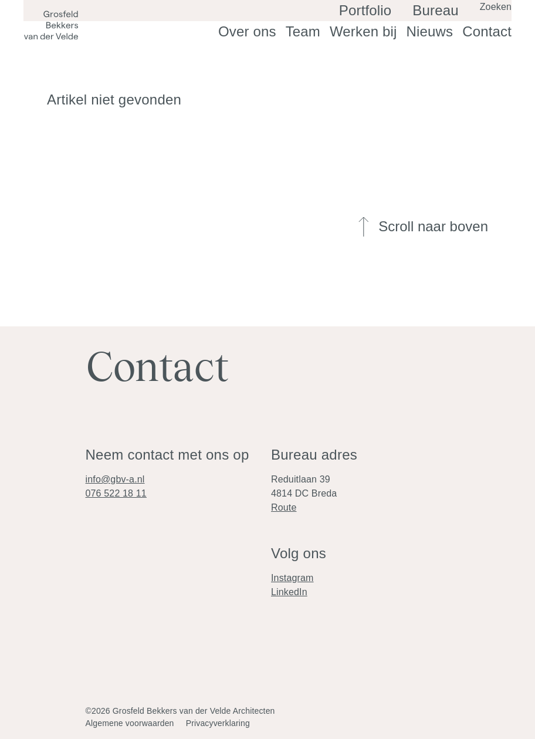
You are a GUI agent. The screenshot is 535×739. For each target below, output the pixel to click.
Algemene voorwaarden (130, 723)
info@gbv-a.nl (115, 479)
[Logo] (51, 25)
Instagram (292, 578)
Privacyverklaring (218, 723)
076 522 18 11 (116, 493)
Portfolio (389, 23)
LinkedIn (289, 592)
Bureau (443, 23)
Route (284, 507)
